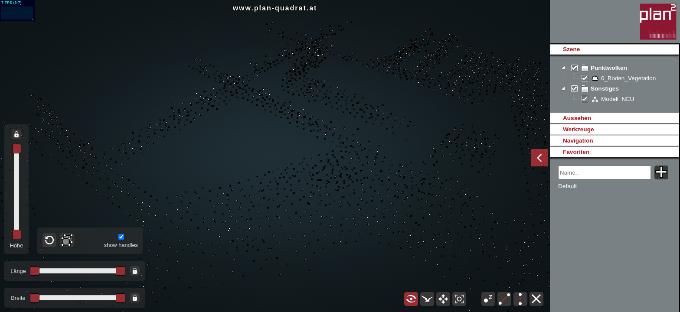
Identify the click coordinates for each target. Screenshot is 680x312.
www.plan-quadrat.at (275, 8)
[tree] (614, 83)
